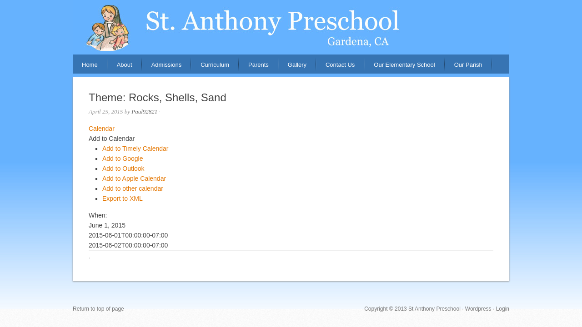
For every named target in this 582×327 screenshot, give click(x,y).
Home (90, 64)
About (120, 67)
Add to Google (122, 158)
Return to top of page (98, 309)
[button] (112, 138)
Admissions (161, 67)
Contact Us (340, 64)
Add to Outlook (123, 168)
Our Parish (468, 64)
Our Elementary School (404, 64)
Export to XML (122, 198)
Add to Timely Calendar (135, 148)
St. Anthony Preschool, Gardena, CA (291, 27)
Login (502, 309)
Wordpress (478, 309)
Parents (254, 67)
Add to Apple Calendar (134, 178)
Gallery (297, 64)
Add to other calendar (132, 188)
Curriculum (215, 64)
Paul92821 (144, 111)
